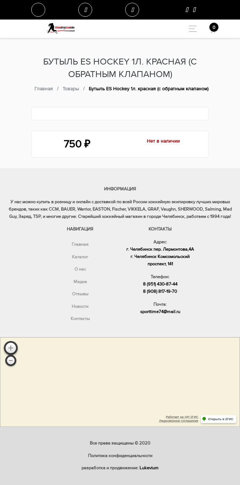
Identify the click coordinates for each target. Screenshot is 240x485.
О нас (80, 269)
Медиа (80, 282)
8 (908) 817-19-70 (160, 291)
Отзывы (80, 294)
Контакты (80, 318)
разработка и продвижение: (120, 468)
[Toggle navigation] (190, 28)
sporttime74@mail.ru (160, 312)
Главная (80, 244)
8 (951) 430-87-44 (160, 284)
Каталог (80, 257)
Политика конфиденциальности (120, 456)
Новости (80, 306)
